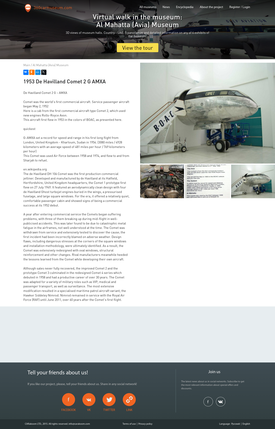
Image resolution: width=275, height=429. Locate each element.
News (166, 7)
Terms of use (129, 424)
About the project (211, 7)
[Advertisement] (137, 330)
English (246, 424)
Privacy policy (145, 424)
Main (26, 65)
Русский (235, 424)
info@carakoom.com (79, 424)
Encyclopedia (184, 7)
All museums (147, 7)
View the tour (137, 47)
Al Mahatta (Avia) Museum (51, 65)
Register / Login (239, 7)
